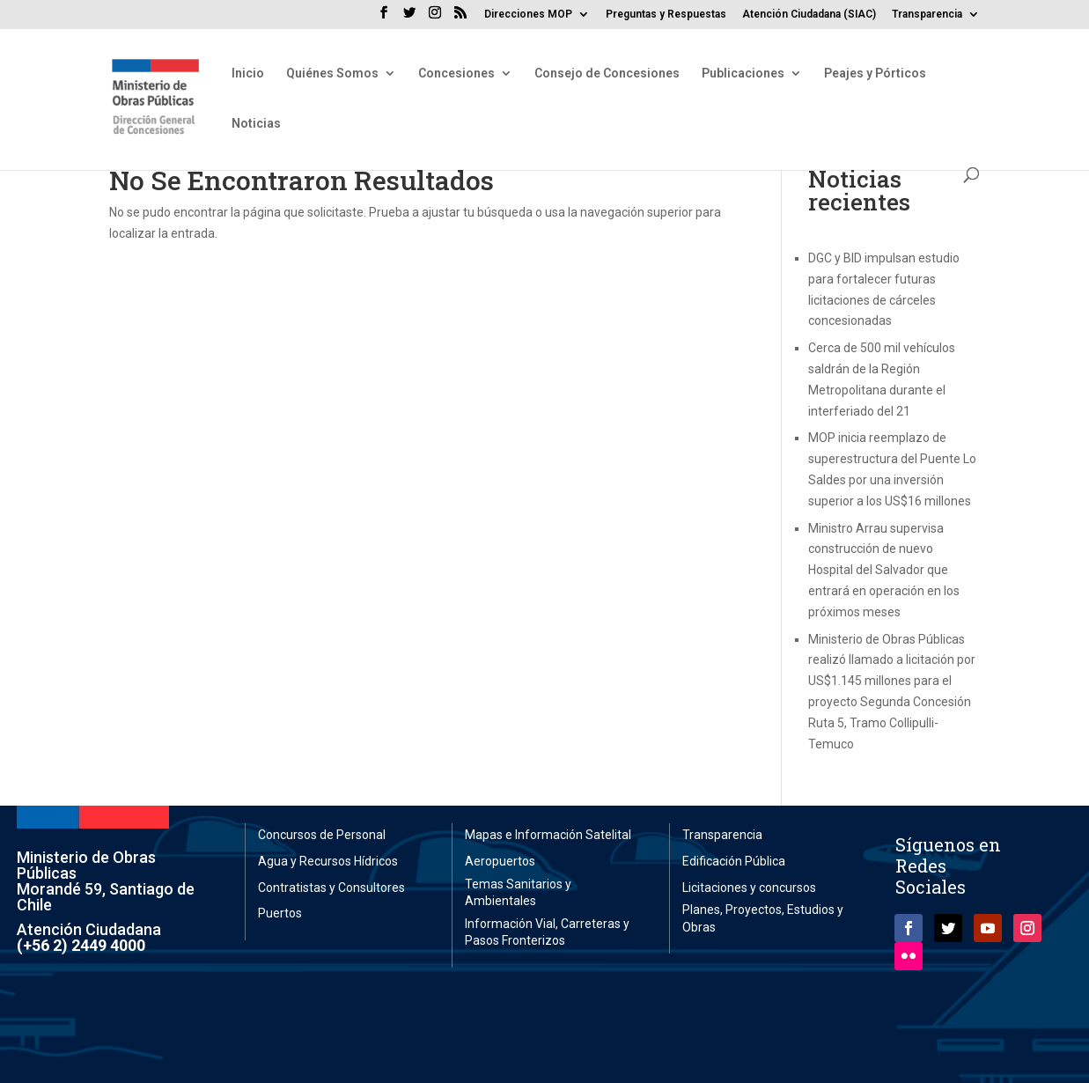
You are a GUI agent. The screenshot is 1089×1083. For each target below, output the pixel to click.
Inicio (248, 73)
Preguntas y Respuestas (666, 14)
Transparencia (927, 14)
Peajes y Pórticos (875, 73)
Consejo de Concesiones (607, 73)
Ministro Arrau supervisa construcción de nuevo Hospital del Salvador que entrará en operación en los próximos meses (884, 570)
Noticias (256, 123)
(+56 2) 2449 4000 (81, 945)
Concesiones (456, 73)
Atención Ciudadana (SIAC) (809, 14)
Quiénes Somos (332, 73)
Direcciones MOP (528, 14)
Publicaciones (743, 73)
